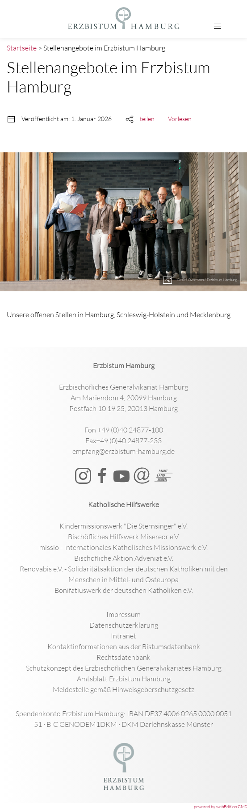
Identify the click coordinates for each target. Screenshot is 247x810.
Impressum (123, 614)
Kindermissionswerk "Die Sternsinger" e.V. (123, 525)
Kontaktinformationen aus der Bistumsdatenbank (123, 646)
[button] (217, 26)
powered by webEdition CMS (220, 807)
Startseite (22, 47)
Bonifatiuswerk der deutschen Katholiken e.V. (123, 590)
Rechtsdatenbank (123, 657)
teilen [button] (147, 118)
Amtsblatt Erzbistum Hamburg (124, 678)
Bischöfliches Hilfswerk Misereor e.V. (124, 536)
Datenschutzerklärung (123, 625)
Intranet (123, 635)
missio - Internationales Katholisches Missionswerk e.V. (123, 547)
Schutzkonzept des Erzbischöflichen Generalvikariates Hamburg (124, 667)
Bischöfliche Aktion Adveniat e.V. (123, 558)
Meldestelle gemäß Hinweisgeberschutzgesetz (123, 689)
